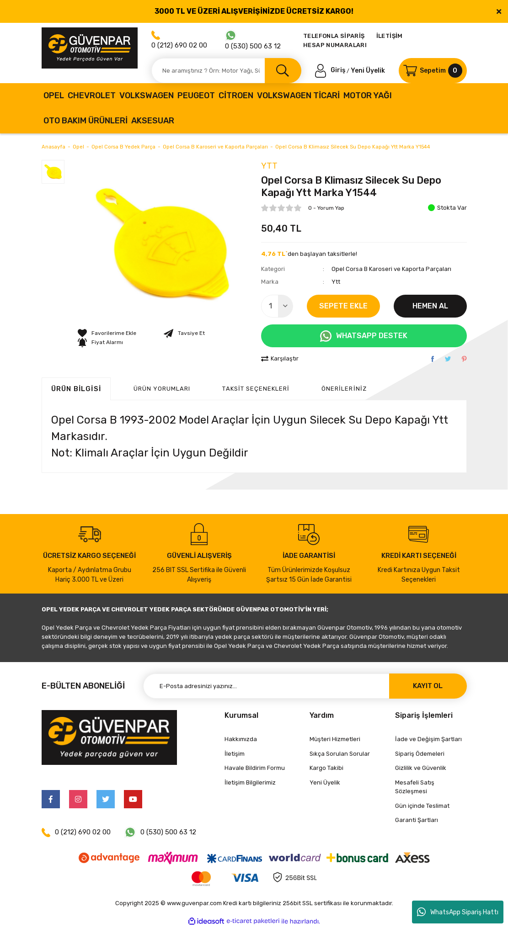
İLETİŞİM (389, 35)
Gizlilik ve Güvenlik (420, 767)
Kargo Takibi (326, 767)
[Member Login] (331, 70)
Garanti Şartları (416, 820)
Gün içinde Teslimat (422, 805)
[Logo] (89, 48)
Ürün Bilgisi (76, 389)
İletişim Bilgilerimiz (250, 782)
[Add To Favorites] (107, 333)
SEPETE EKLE (343, 306)
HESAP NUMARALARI (335, 45)
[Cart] (432, 70)
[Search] (226, 70)
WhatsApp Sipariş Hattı (457, 912)
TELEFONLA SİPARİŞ (334, 35)
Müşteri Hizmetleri (335, 739)
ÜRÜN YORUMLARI (162, 388)
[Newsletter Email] (305, 686)
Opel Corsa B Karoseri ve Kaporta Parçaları (391, 268)
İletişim (235, 753)
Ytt (269, 166)
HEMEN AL (430, 306)
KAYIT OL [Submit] (428, 686)
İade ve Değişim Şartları (428, 739)
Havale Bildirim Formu (255, 767)
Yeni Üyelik (368, 70)
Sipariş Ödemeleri (419, 753)
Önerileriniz (343, 388)
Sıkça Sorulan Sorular (340, 753)
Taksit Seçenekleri (255, 388)
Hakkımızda (241, 739)
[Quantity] (277, 306)
